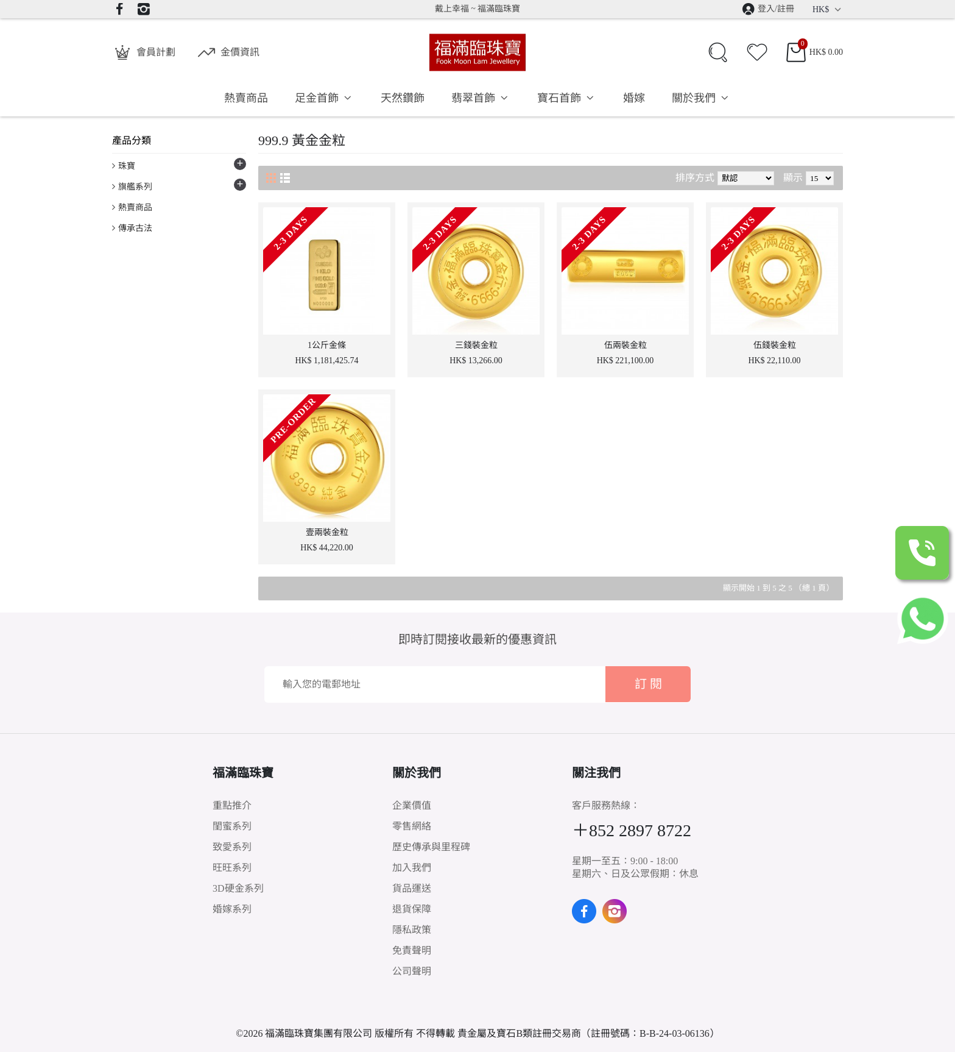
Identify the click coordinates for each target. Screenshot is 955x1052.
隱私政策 (411, 930)
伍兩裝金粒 (625, 345)
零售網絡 (411, 826)
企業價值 (411, 805)
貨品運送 (411, 888)
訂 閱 (648, 684)
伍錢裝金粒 (774, 345)
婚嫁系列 (232, 909)
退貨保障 (411, 909)
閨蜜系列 (232, 826)
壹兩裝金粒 (327, 532)
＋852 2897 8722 (631, 830)
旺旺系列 (232, 867)
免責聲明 (411, 950)
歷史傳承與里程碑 (431, 847)
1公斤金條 (327, 345)
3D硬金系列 (238, 888)
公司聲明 (411, 971)
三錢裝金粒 (476, 345)
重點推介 (232, 805)
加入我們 (411, 867)
